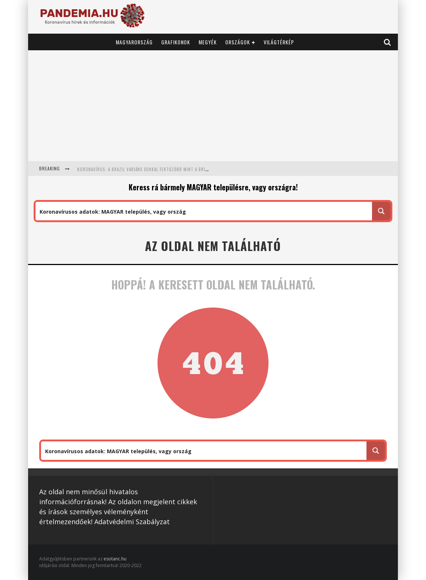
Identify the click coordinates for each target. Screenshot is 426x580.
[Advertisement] (213, 105)
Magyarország (134, 42)
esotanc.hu (115, 559)
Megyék (208, 42)
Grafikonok (175, 42)
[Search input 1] (204, 211)
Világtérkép (279, 42)
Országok (237, 42)
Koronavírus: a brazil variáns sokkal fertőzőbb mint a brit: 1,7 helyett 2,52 (160, 169)
